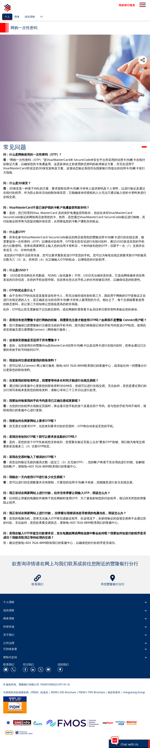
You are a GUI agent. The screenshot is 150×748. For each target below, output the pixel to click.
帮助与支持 (10, 657)
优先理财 (30, 16)
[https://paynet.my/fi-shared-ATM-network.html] (9, 732)
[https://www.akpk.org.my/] (38, 723)
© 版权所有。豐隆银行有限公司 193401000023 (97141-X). (36, 684)
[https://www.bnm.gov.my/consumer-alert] (24, 732)
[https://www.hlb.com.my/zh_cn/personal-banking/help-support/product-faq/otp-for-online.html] (126, 723)
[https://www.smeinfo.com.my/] (22, 723)
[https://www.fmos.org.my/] (72, 723)
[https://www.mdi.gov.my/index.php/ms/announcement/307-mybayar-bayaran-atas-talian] (108, 723)
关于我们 (8, 635)
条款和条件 (114, 692)
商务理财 (8, 618)
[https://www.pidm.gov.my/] (15, 704)
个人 (7, 16)
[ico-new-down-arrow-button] (40, 17)
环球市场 (8, 627)
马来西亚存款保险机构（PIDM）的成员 (25, 692)
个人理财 (8, 602)
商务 (17, 16)
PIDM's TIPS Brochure (92, 692)
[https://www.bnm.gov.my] (8, 723)
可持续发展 (10, 649)
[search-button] (142, 5)
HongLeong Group (134, 692)
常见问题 (14, 147)
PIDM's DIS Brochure (63, 692)
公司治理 (8, 643)
